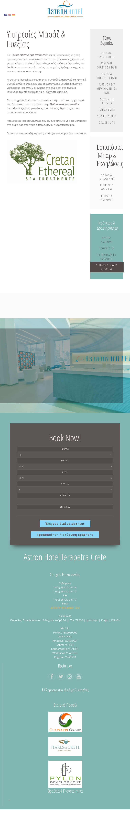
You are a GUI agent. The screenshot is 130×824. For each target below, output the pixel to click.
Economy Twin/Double (107, 55)
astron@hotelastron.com (65, 622)
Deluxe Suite (107, 131)
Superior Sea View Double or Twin (107, 97)
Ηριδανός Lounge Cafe (107, 186)
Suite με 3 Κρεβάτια (106, 110)
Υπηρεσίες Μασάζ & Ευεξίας (107, 279)
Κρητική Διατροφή (107, 250)
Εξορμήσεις (107, 258)
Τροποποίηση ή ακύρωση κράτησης (65, 549)
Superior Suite (106, 124)
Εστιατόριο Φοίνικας (106, 197)
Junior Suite (107, 118)
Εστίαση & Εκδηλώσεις (107, 207)
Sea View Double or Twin (107, 82)
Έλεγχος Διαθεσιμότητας (65, 538)
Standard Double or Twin (107, 68)
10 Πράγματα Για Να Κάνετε (107, 267)
